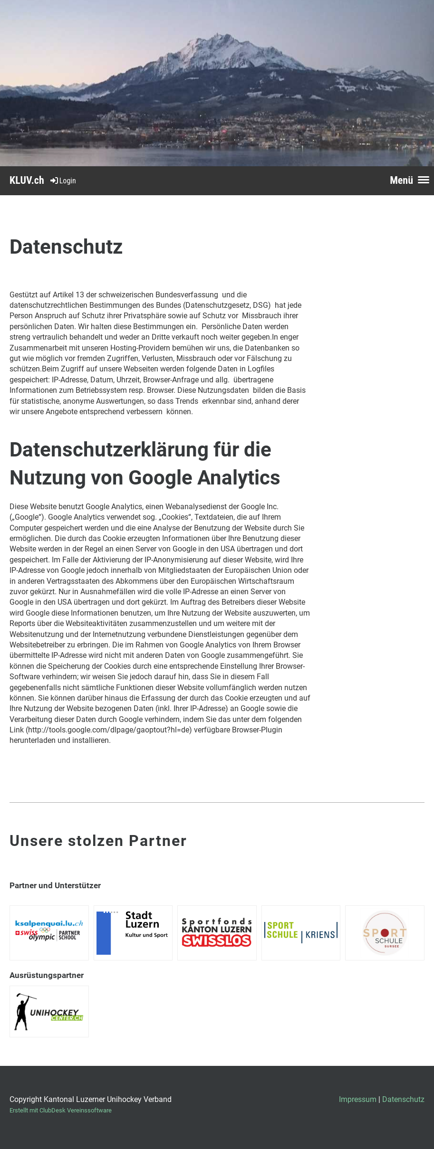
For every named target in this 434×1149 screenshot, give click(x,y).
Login (62, 180)
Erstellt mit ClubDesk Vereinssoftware (61, 1110)
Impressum (357, 1099)
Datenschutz (403, 1099)
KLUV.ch (27, 180)
